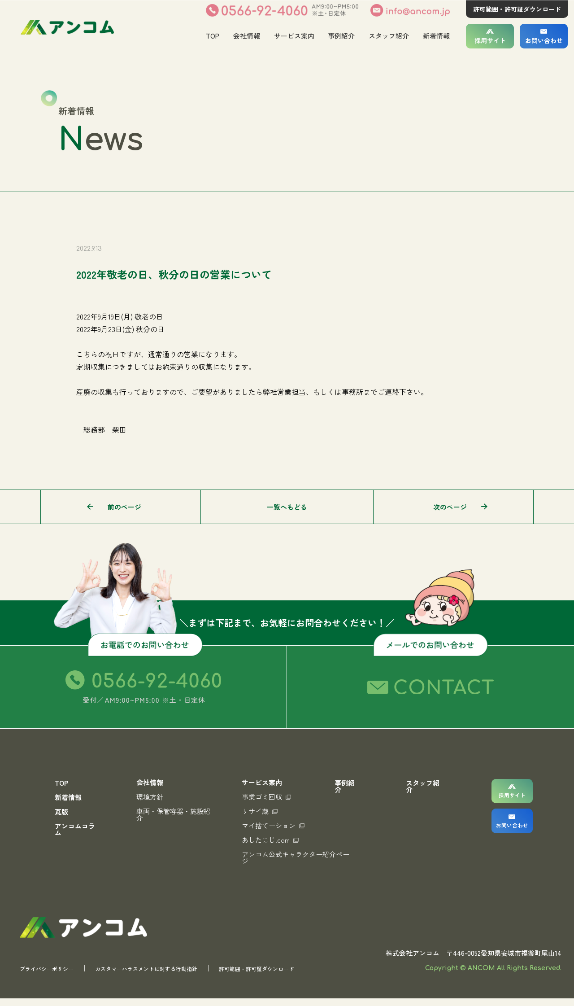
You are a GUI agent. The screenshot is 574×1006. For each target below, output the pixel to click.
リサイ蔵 (255, 811)
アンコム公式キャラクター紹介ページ (287, 857)
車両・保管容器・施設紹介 (172, 814)
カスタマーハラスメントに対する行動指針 (172, 975)
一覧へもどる (287, 507)
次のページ (450, 507)
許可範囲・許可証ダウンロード (517, 8)
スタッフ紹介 (389, 35)
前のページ (124, 507)
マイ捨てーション (268, 825)
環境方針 (148, 796)
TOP (212, 35)
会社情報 (246, 35)
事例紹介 (341, 35)
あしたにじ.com (265, 839)
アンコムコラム (75, 829)
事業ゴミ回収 (261, 796)
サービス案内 (294, 35)
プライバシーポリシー (53, 975)
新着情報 (436, 35)
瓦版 (61, 811)
